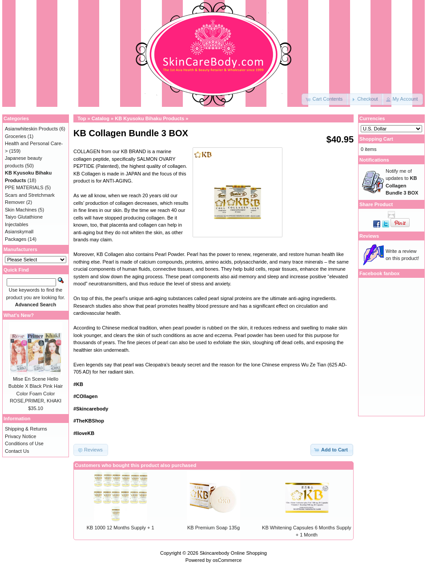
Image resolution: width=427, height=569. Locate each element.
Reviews (369, 236)
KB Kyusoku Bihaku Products (149, 118)
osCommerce (227, 560)
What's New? (19, 315)
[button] (325, 99)
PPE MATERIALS (24, 187)
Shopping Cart (376, 139)
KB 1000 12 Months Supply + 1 (120, 527)
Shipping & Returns (26, 428)
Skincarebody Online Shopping (233, 553)
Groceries (15, 136)
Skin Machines (21, 209)
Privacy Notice (20, 436)
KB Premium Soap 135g (213, 527)
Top (81, 118)
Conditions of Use (24, 443)
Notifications (374, 160)
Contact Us (17, 451)
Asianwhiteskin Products (31, 128)
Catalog (100, 118)
